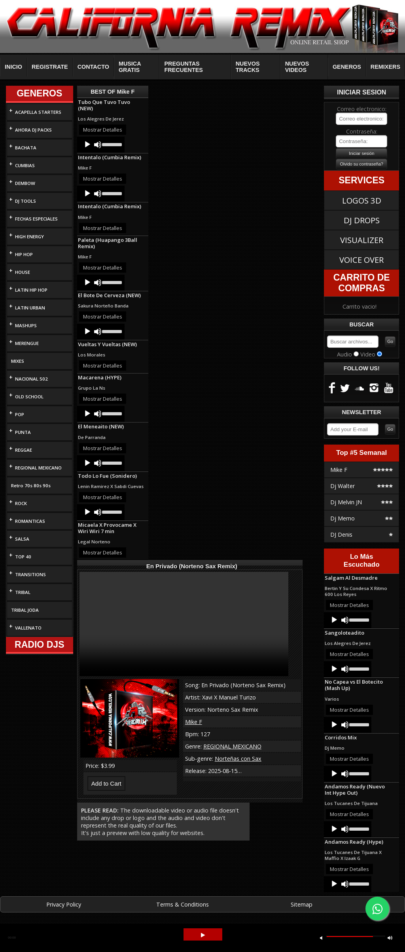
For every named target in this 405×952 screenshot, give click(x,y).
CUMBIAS (25, 165)
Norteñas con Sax (238, 758)
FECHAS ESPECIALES (36, 219)
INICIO (13, 67)
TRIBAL (22, 592)
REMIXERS (385, 67)
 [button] (390, 937)
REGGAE (23, 450)
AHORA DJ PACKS (33, 130)
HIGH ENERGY (29, 236)
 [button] (203, 935)
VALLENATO (28, 628)
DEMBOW (25, 183)
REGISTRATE (50, 67)
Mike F (193, 722)
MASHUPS (26, 325)
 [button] (321, 937)
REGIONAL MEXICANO (38, 468)
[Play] (87, 145)
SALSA (22, 539)
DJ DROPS (362, 220)
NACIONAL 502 (31, 379)
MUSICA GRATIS (130, 66)
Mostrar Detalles (102, 129)
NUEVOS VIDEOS (297, 66)
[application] (101, 145)
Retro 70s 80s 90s (31, 485)
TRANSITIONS (30, 574)
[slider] (111, 144)
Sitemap (301, 904)
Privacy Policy (63, 904)
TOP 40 (23, 557)
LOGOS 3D (361, 200)
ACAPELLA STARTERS (38, 112)
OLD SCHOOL (29, 397)
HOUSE (22, 272)
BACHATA (25, 148)
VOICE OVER (361, 259)
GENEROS (347, 67)
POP (19, 414)
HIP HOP (24, 254)
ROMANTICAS (30, 521)
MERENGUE (27, 343)
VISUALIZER (361, 239)
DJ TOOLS (25, 201)
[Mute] (98, 145)
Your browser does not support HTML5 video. (183, 624)
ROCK (21, 503)
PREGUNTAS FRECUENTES (183, 66)
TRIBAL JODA (25, 610)
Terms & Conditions (182, 904)
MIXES (17, 361)
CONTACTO (93, 67)
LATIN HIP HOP (31, 290)
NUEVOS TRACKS (248, 66)
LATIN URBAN (30, 308)
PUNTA (23, 432)
